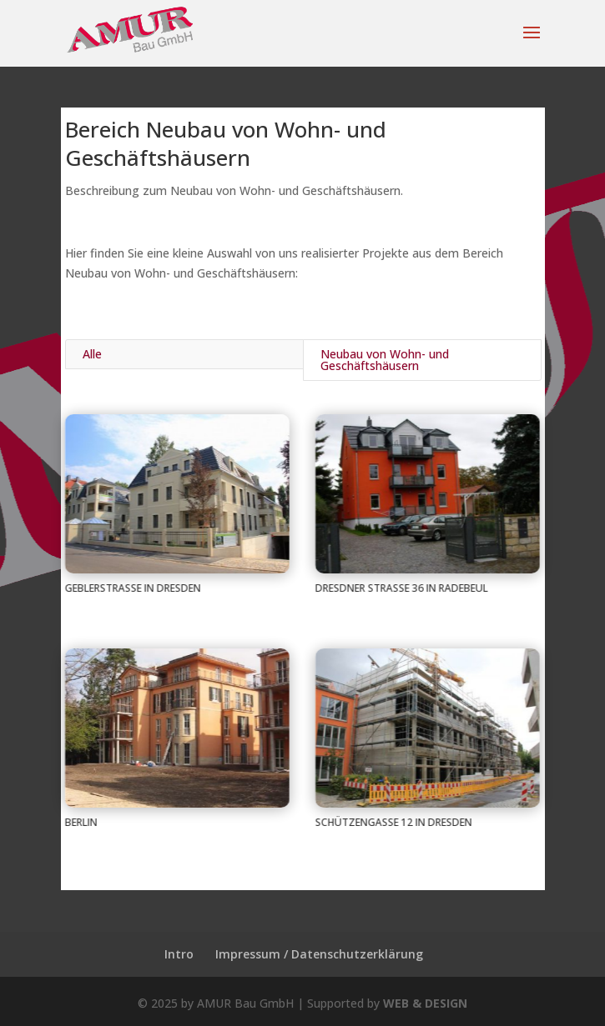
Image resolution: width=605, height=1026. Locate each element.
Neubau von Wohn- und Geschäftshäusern (384, 359)
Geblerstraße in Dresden (132, 588)
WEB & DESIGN (425, 1003)
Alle (92, 354)
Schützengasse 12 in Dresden (393, 822)
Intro (179, 954)
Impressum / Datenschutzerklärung (319, 954)
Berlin (80, 822)
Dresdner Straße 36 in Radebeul (401, 588)
